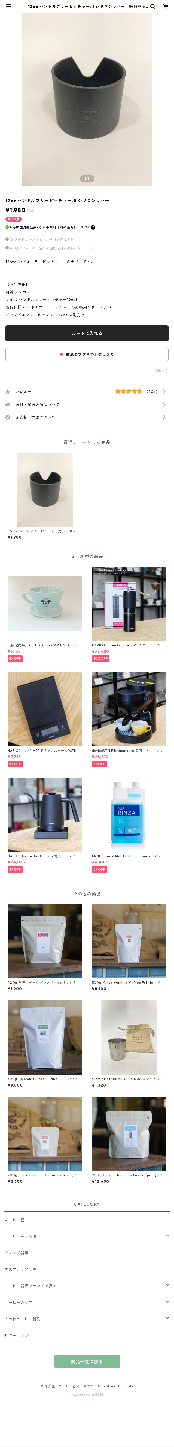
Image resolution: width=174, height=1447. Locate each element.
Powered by (87, 1395)
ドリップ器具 (16, 1253)
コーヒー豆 (14, 1219)
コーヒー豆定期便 (20, 1236)
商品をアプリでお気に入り (87, 354)
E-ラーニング (16, 1335)
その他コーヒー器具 (22, 1319)
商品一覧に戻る (87, 1361)
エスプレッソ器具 (20, 1269)
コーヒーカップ (18, 1302)
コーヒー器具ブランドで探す (30, 1286)
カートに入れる (87, 333)
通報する (162, 371)
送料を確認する (61, 239)
